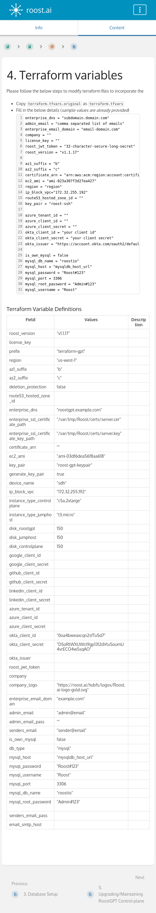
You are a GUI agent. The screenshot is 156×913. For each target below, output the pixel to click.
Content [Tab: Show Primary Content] (116, 27)
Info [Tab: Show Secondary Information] (39, 27)
